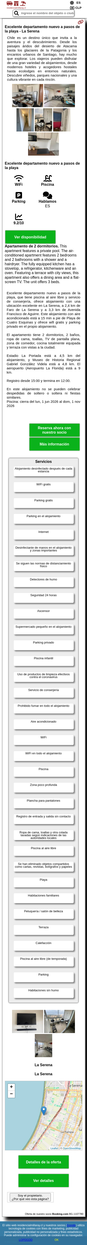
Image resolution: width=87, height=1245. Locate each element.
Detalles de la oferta (43, 1162)
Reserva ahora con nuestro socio (54, 430)
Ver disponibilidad (30, 237)
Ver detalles (43, 1181)
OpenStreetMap (72, 1148)
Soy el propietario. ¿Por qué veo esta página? (30, 1197)
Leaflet (54, 1148)
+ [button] (11, 1087)
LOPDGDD (25, 1240)
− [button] (11, 1094)
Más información (54, 444)
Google (71, 1225)
